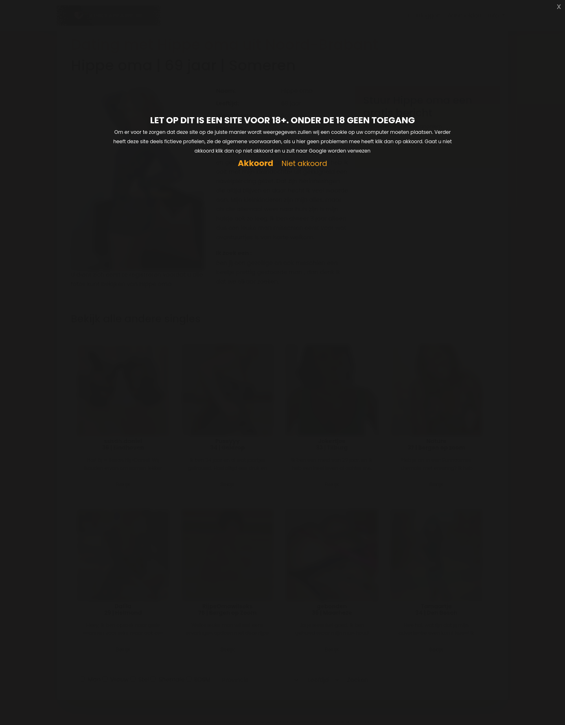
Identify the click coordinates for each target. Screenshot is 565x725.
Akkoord (255, 163)
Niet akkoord (304, 163)
